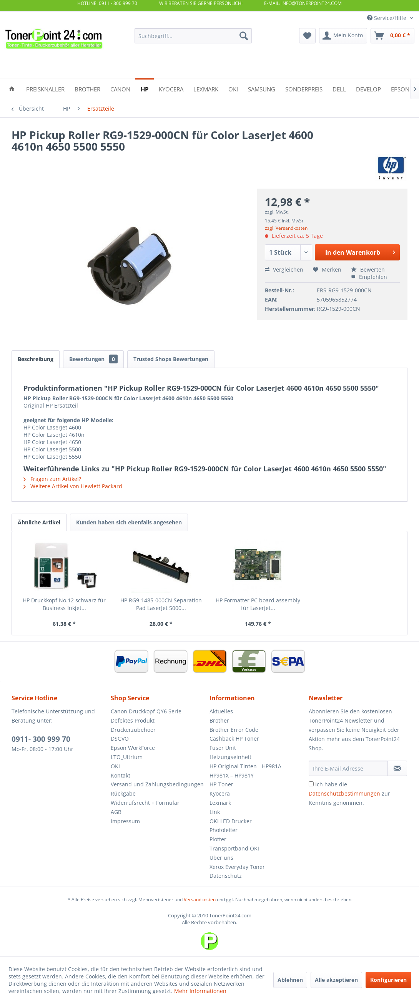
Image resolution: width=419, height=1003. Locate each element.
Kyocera (220, 793)
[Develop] (368, 88)
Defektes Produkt (133, 720)
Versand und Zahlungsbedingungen (157, 784)
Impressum (125, 821)
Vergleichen (284, 269)
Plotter (218, 839)
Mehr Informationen (200, 991)
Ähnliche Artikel (39, 522)
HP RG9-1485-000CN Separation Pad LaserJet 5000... (161, 604)
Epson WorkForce (133, 747)
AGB (116, 812)
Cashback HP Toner (234, 738)
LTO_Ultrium (127, 757)
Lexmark (220, 802)
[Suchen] (244, 35)
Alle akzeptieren (336, 979)
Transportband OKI (234, 848)
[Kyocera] (171, 88)
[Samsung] (261, 88)
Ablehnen (290, 979)
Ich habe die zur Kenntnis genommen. (349, 793)
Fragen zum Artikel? (52, 478)
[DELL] (339, 88)
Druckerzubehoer (133, 729)
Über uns (221, 857)
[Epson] (400, 88)
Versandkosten (200, 899)
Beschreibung (35, 359)
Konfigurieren (388, 979)
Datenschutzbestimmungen (344, 793)
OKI (115, 766)
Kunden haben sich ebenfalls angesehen (129, 522)
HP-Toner (221, 784)
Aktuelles (221, 711)
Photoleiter (224, 830)
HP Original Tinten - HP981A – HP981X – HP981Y (248, 771)
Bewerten (368, 269)
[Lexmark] (205, 88)
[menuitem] (193, 35)
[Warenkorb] (392, 35)
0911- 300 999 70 (41, 739)
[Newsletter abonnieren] (397, 768)
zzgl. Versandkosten (286, 228)
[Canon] (120, 88)
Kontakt (120, 775)
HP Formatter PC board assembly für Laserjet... (258, 604)
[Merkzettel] (307, 35)
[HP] (144, 88)
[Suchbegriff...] (193, 35)
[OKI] (233, 88)
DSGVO (120, 738)
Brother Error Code (234, 729)
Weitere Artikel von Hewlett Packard (72, 486)
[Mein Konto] (343, 35)
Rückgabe (123, 793)
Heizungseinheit (230, 757)
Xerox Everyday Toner (237, 866)
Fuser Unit (223, 747)
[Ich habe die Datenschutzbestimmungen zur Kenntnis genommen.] (311, 783)
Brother (219, 720)
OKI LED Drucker (231, 821)
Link (215, 812)
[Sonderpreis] (304, 88)
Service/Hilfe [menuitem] (387, 18)
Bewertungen (93, 359)
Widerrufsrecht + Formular (145, 802)
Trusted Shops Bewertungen (170, 359)
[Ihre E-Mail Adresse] (348, 768)
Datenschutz (226, 875)
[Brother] (87, 88)
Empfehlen (369, 276)
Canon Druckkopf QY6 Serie (146, 711)
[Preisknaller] (45, 88)
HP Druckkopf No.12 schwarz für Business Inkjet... (64, 604)
